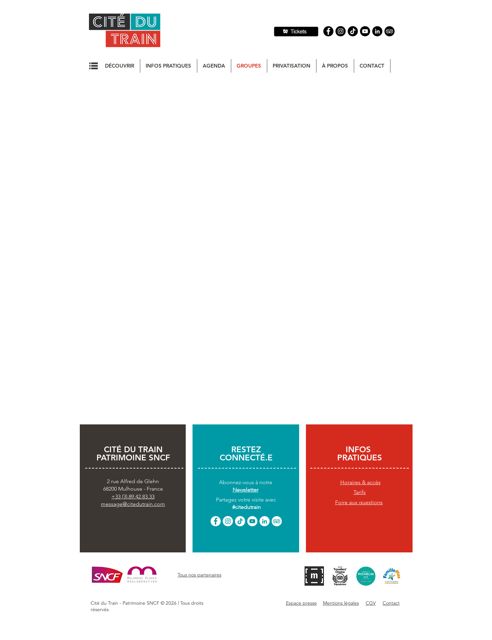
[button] (93, 65)
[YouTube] (365, 31)
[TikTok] (240, 521)
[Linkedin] (377, 31)
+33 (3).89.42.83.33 (132, 496)
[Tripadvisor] (389, 31)
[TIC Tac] (353, 31)
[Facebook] (328, 31)
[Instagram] (340, 31)
